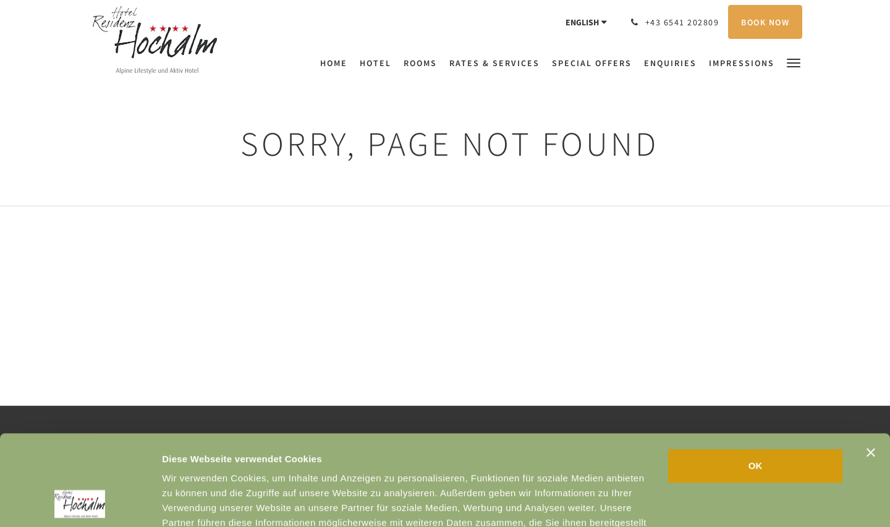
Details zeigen (657, 502)
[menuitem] (337, 63)
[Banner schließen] (871, 367)
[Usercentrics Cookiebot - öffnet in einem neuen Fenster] (80, 503)
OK (755, 381)
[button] (794, 62)
